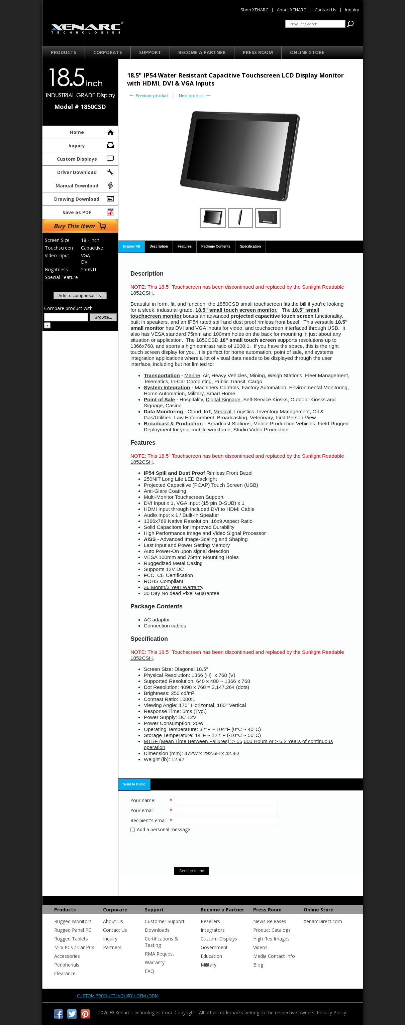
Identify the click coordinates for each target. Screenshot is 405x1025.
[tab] (131, 247)
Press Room (258, 52)
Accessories (67, 956)
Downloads (157, 930)
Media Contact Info (274, 956)
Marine (192, 375)
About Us (113, 921)
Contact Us (115, 930)
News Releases (269, 921)
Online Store (307, 52)
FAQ (149, 971)
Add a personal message (160, 829)
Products (63, 52)
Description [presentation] (158, 246)
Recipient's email (148, 820)
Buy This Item (80, 226)
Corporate (107, 52)
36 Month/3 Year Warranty (173, 587)
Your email (142, 810)
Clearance (65, 973)
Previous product (149, 96)
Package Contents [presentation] (215, 246)
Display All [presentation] (131, 246)
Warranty (155, 962)
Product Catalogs (272, 930)
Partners (112, 947)
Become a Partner (202, 52)
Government (214, 947)
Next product (195, 96)
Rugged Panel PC (72, 930)
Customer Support (165, 921)
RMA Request (159, 953)
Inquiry (92, 144)
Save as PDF (89, 211)
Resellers (210, 921)
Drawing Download (84, 198)
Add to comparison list (80, 295)
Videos (260, 947)
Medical (222, 411)
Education (211, 956)
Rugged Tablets (71, 938)
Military (208, 965)
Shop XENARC (254, 10)
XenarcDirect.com (323, 921)
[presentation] (203, 848)
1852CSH (141, 293)
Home (92, 131)
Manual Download (85, 184)
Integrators (213, 930)
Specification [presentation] (250, 246)
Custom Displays (86, 158)
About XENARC (291, 10)
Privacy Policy (331, 1012)
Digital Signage (223, 399)
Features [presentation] (185, 246)
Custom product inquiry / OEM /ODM (118, 996)
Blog (258, 965)
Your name (142, 800)
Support (150, 52)
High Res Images (271, 938)
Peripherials (66, 965)
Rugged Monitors (73, 921)
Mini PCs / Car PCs (74, 947)
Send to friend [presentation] (134, 784)
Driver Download (86, 171)
